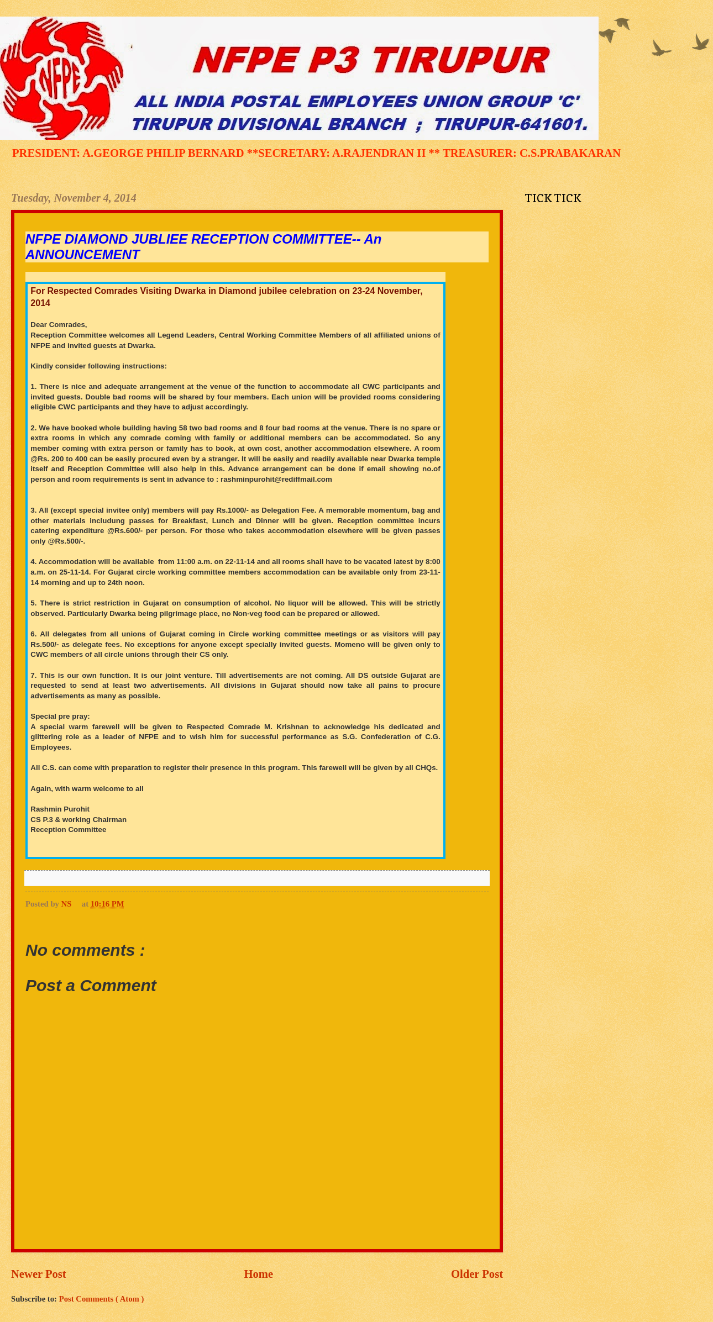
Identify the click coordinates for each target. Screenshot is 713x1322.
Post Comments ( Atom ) (101, 1298)
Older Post (477, 1274)
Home (259, 1274)
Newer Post (38, 1274)
